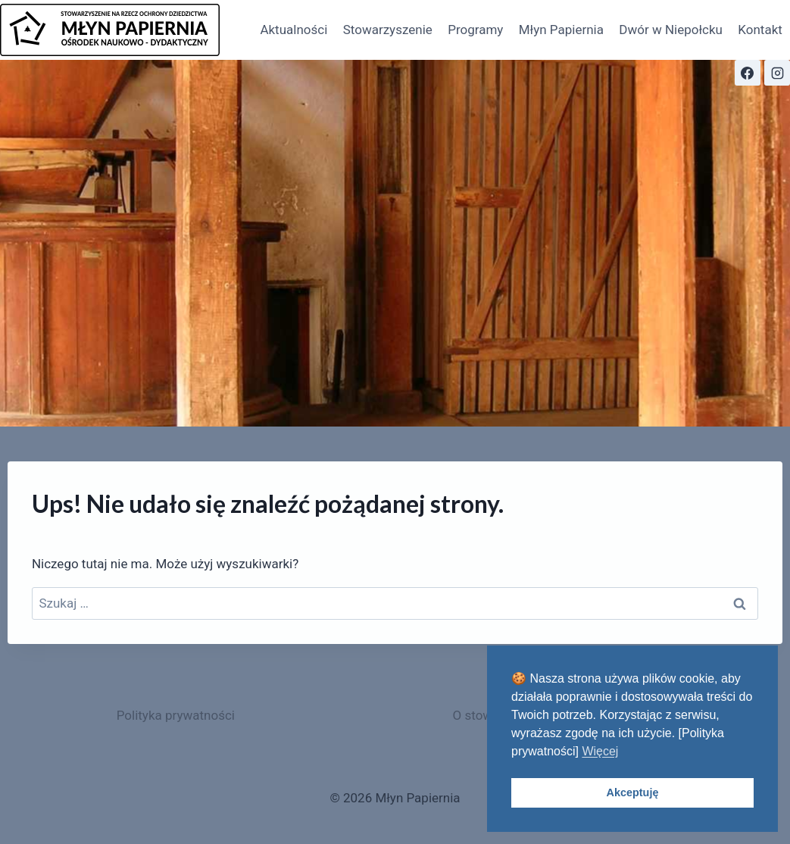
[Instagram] (777, 73)
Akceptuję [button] (633, 792)
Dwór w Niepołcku (671, 29)
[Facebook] (747, 73)
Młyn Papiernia (561, 29)
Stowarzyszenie (387, 29)
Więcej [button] (600, 751)
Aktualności (293, 29)
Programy (475, 29)
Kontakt (760, 29)
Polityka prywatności (176, 715)
